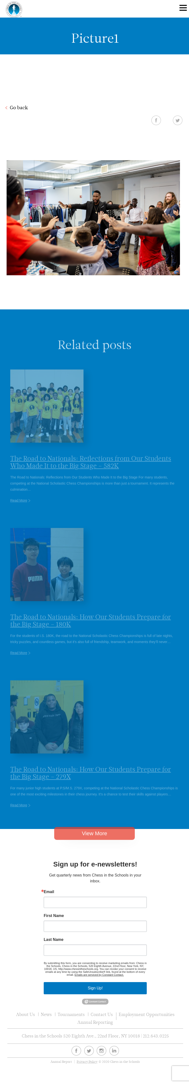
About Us (25, 1014)
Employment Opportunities (147, 1014)
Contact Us (102, 1014)
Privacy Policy (87, 1061)
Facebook (156, 120)
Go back (19, 107)
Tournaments (71, 1014)
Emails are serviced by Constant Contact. (99, 974)
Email (49, 892)
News (46, 1014)
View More (94, 841)
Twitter (177, 120)
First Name (54, 916)
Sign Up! (95, 988)
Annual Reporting (95, 1022)
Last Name (53, 940)
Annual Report (61, 1061)
